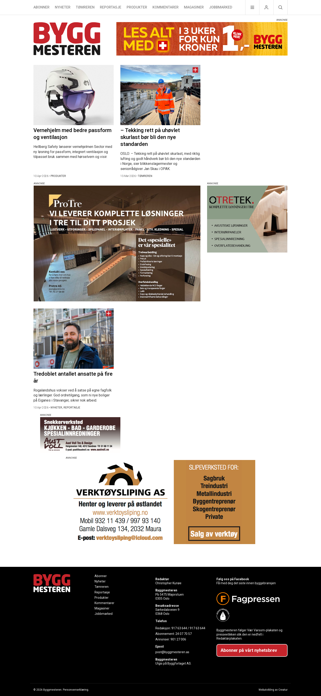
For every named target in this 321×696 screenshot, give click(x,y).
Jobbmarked (220, 7)
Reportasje (110, 7)
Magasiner (194, 7)
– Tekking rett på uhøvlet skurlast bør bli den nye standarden (150, 137)
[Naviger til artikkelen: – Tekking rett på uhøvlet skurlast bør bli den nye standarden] (160, 95)
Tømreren (85, 7)
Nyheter (62, 7)
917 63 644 (179, 628)
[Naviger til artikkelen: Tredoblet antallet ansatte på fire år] (73, 339)
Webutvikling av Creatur (273, 689)
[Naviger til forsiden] (66, 39)
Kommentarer (165, 7)
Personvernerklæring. (76, 689)
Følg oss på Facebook (232, 579)
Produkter (137, 7)
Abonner (41, 7)
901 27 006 (178, 639)
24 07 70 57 (183, 634)
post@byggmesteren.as (172, 652)
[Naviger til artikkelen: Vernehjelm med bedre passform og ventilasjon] (73, 95)
